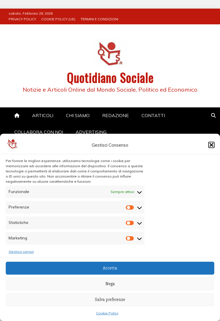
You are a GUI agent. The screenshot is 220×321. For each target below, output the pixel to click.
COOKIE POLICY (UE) (58, 19)
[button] (211, 145)
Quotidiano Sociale (110, 77)
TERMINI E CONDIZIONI (99, 19)
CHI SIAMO (78, 115)
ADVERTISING (91, 132)
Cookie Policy (107, 313)
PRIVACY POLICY (22, 19)
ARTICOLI (42, 115)
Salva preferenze (110, 299)
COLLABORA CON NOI (38, 132)
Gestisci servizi (21, 251)
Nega (110, 283)
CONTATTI (153, 115)
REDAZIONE (115, 115)
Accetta (110, 268)
